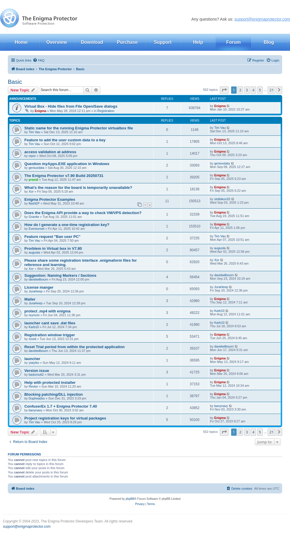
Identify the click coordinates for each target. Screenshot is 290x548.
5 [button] (260, 90)
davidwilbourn (38, 279)
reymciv (34, 315)
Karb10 (219, 310)
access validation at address (50, 152)
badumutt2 (36, 374)
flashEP (34, 203)
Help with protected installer (50, 382)
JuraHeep (36, 291)
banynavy (35, 410)
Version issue (36, 370)
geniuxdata (36, 167)
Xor (31, 191)
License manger (38, 287)
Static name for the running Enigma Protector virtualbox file (78, 128)
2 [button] (240, 90)
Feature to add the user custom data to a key (65, 140)
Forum (233, 42)
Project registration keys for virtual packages (65, 418)
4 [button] (253, 90)
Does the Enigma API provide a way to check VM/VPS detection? (83, 213)
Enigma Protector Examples (49, 199)
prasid (33, 179)
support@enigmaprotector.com (262, 19)
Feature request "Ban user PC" (52, 236)
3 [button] (247, 90)
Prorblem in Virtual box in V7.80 (53, 248)
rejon (32, 156)
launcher (32, 359)
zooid (32, 339)
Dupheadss (37, 398)
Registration (106, 111)
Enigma (40, 111)
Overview (56, 42)
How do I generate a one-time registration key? (66, 225)
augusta (34, 252)
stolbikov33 (222, 199)
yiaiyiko (34, 362)
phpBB (130, 498)
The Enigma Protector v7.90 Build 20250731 (64, 175)
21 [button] (271, 90)
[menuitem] (38, 60)
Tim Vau (34, 132)
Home (21, 42)
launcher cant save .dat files (49, 323)
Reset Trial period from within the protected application (74, 347)
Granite (34, 216)
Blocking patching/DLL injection (53, 394)
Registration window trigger (49, 335)
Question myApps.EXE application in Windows (66, 164)
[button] (224, 89)
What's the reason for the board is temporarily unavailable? (78, 187)
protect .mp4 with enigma (47, 311)
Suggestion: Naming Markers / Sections (60, 275)
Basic (15, 82)
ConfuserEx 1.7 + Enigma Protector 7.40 (60, 406)
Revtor (33, 386)
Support (162, 42)
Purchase (127, 42)
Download (92, 42)
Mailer (29, 299)
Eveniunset (36, 228)
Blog (269, 42)
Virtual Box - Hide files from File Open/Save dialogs (70, 106)
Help (198, 42)
